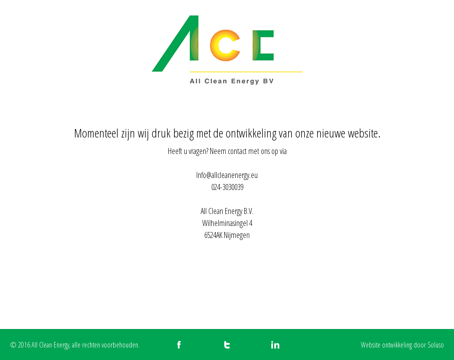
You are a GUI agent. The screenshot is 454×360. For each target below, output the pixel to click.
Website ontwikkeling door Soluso (402, 345)
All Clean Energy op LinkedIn (275, 345)
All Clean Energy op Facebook (179, 345)
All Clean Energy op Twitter (227, 345)
